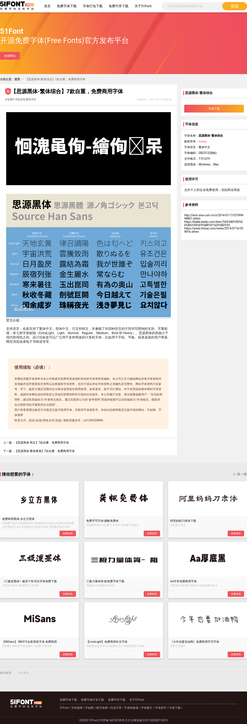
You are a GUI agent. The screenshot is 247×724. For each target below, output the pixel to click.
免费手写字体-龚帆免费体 (102, 520)
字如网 (89, 707)
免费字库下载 (118, 6)
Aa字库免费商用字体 (183, 581)
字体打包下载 (93, 6)
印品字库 (116, 707)
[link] (17, 79)
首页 (47, 6)
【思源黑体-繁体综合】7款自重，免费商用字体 (55, 79)
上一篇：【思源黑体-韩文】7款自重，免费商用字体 (36, 442)
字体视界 (77, 707)
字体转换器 (131, 707)
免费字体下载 (67, 6)
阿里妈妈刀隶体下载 (183, 520)
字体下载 (175, 707)
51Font (64, 707)
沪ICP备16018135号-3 (112, 720)
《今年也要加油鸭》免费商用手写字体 (194, 641)
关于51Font (143, 6)
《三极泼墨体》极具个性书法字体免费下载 (29, 581)
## (10, 99)
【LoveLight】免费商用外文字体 (107, 641)
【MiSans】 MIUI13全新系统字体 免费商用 (29, 641)
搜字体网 (102, 707)
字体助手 (161, 707)
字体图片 (147, 707)
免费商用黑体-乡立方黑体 (18, 519)
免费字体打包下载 (92, 699)
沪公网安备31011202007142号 (148, 720)
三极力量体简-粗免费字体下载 (105, 581)
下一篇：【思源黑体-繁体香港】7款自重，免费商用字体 (39, 451)
